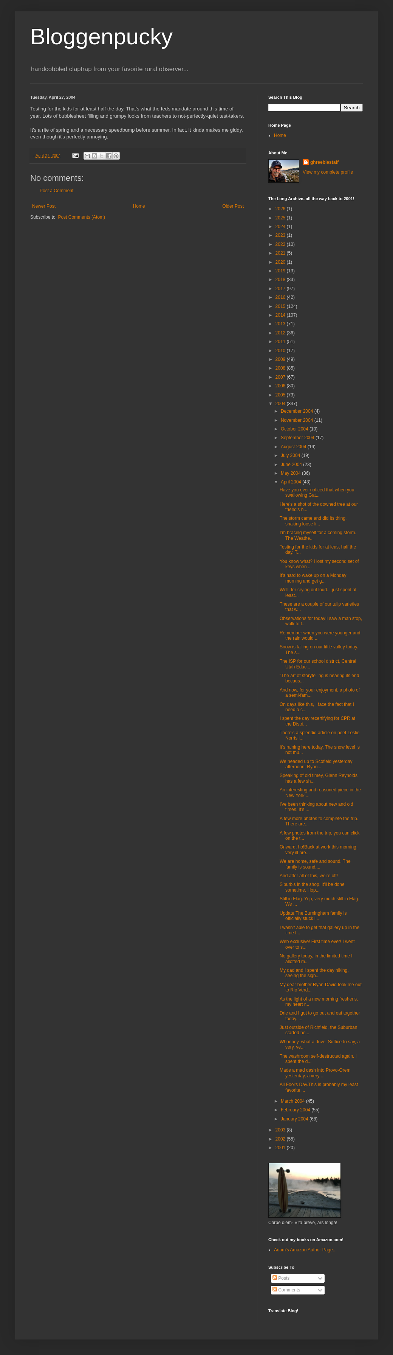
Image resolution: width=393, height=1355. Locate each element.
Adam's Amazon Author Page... (305, 1249)
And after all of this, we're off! (309, 875)
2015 (281, 306)
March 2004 (293, 1101)
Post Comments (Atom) (81, 217)
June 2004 (292, 464)
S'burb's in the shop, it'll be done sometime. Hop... (312, 887)
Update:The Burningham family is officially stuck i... (313, 916)
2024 (281, 226)
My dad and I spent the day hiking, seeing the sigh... (314, 973)
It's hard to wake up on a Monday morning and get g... (313, 578)
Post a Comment (56, 190)
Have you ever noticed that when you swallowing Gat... (317, 492)
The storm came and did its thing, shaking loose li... (313, 521)
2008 (281, 368)
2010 (281, 350)
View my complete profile (328, 172)
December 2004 (297, 411)
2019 (281, 270)
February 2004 (296, 1110)
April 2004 (291, 482)
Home (139, 206)
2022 (281, 244)
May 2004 (291, 473)
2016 (281, 297)
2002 (281, 1139)
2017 (281, 288)
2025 (281, 218)
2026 (281, 208)
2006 (281, 385)
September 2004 (298, 437)
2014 (281, 315)
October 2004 (295, 429)
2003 (281, 1130)
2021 (281, 253)
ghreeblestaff (324, 162)
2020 (281, 262)
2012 (281, 333)
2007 (281, 377)
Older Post (233, 206)
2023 (281, 235)
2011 (281, 341)
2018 (281, 279)
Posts (280, 1278)
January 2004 (295, 1119)
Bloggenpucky (101, 36)
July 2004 (291, 455)
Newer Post (44, 206)
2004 (281, 403)
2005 (281, 395)
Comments (286, 1290)
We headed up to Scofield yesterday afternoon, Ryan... (316, 764)
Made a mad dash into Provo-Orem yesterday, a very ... (315, 1073)
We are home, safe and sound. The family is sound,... (315, 864)
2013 (281, 323)
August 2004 (294, 446)
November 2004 (297, 420)
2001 (281, 1147)
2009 (281, 359)
